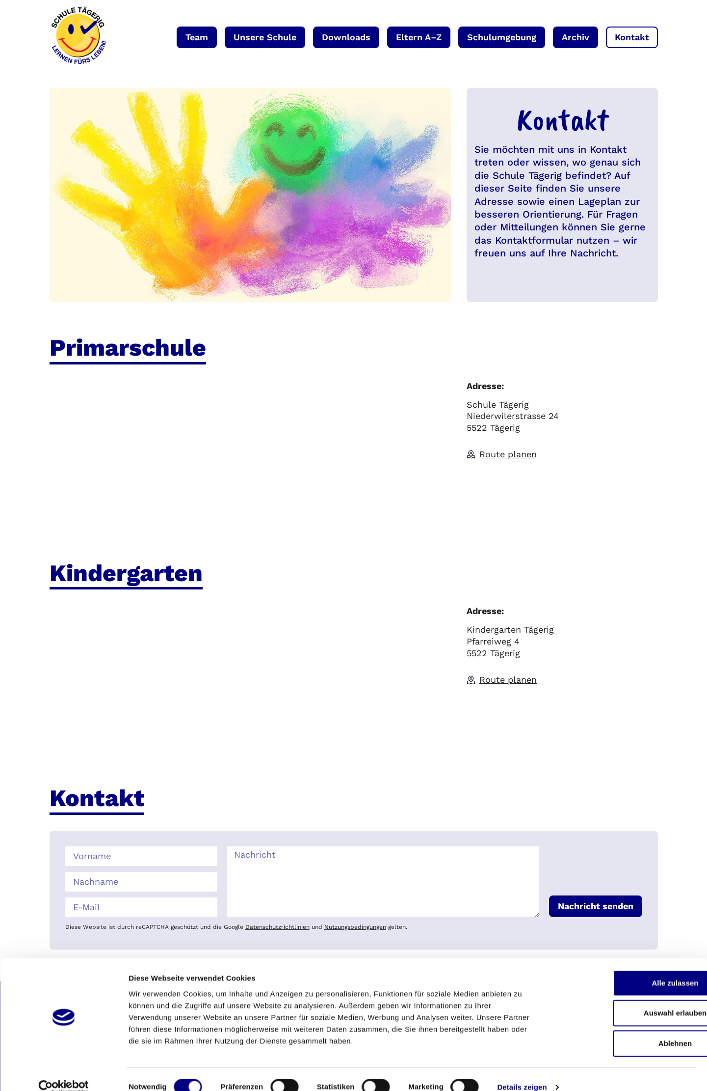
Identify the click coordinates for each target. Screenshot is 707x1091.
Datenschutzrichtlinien (277, 926)
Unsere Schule (265, 37)
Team (196, 37)
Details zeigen (522, 1071)
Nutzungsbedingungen (355, 926)
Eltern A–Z (419, 37)
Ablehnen (625, 1028)
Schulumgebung (501, 37)
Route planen (508, 454)
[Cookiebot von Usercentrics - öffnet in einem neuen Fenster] (63, 1071)
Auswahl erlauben (625, 997)
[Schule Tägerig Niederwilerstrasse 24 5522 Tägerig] (250, 454)
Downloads (346, 37)
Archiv (575, 37)
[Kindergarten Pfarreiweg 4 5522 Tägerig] (250, 679)
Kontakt (632, 37)
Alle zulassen (625, 967)
